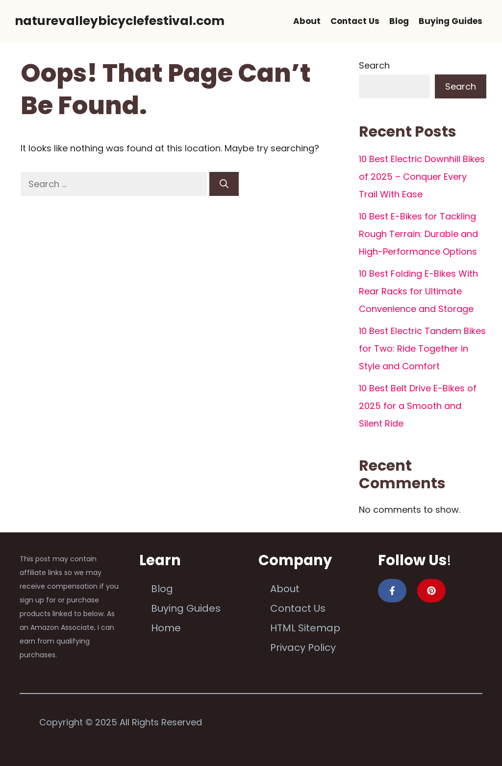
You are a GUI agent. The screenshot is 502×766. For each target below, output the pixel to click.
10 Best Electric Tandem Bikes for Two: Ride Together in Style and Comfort (422, 348)
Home (166, 628)
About (307, 21)
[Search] (224, 184)
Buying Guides (450, 21)
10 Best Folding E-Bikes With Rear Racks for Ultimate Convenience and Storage (418, 291)
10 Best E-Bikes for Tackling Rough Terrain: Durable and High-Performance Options (418, 234)
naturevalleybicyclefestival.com (120, 20)
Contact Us (354, 21)
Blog (399, 21)
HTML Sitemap (305, 628)
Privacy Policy (303, 647)
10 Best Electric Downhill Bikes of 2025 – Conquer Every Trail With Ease (422, 176)
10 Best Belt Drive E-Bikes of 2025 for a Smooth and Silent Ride (418, 406)
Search (374, 65)
